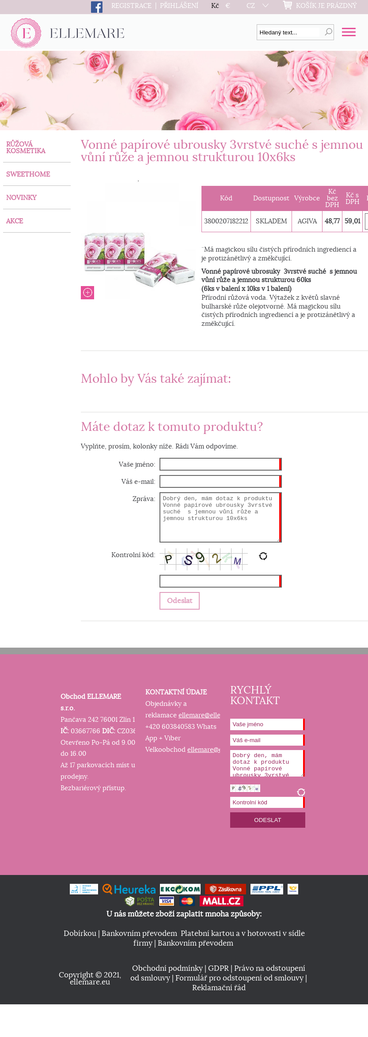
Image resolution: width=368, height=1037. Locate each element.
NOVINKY (21, 198)
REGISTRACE (131, 6)
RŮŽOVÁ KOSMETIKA (25, 148)
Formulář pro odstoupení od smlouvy (239, 978)
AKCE (14, 221)
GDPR (218, 968)
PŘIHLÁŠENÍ (179, 6)
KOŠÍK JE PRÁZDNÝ (326, 6)
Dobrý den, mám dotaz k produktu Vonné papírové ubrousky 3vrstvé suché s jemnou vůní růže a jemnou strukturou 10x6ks (220, 517)
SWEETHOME (28, 174)
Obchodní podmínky (167, 968)
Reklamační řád (219, 988)
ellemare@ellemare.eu (211, 715)
